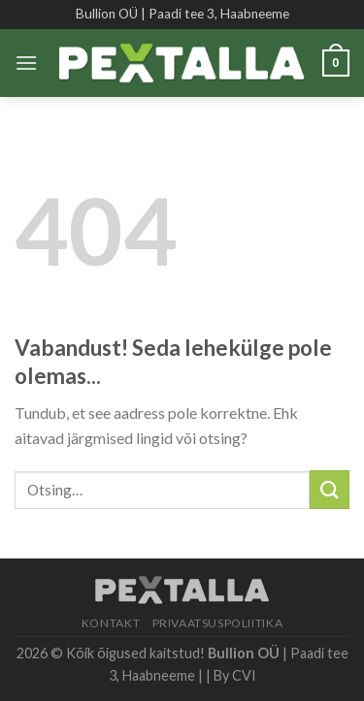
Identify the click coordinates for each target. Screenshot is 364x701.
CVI (244, 675)
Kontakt (111, 623)
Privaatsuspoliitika (217, 623)
